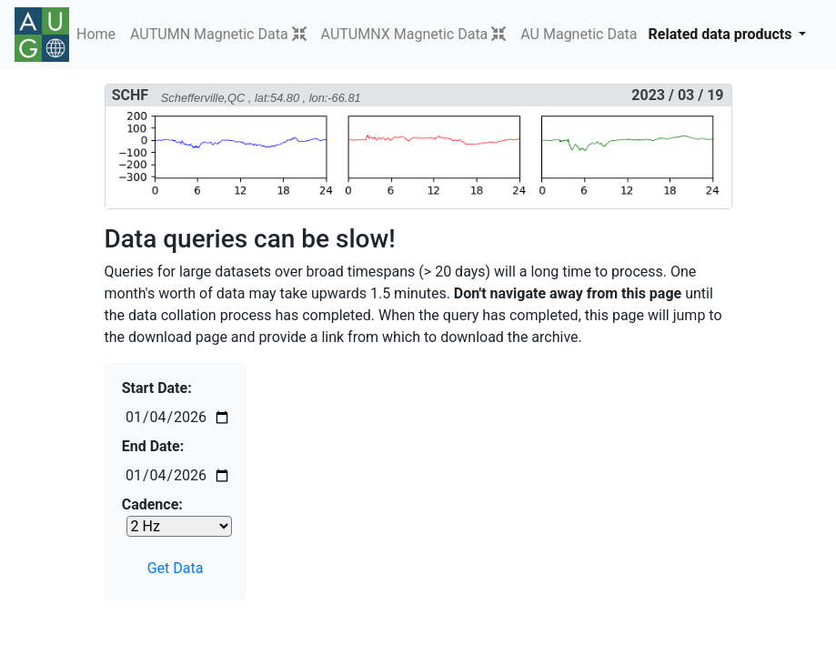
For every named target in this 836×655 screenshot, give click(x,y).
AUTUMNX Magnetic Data (405, 34)
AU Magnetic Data (578, 34)
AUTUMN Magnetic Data (209, 34)
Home (96, 34)
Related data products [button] (722, 34)
